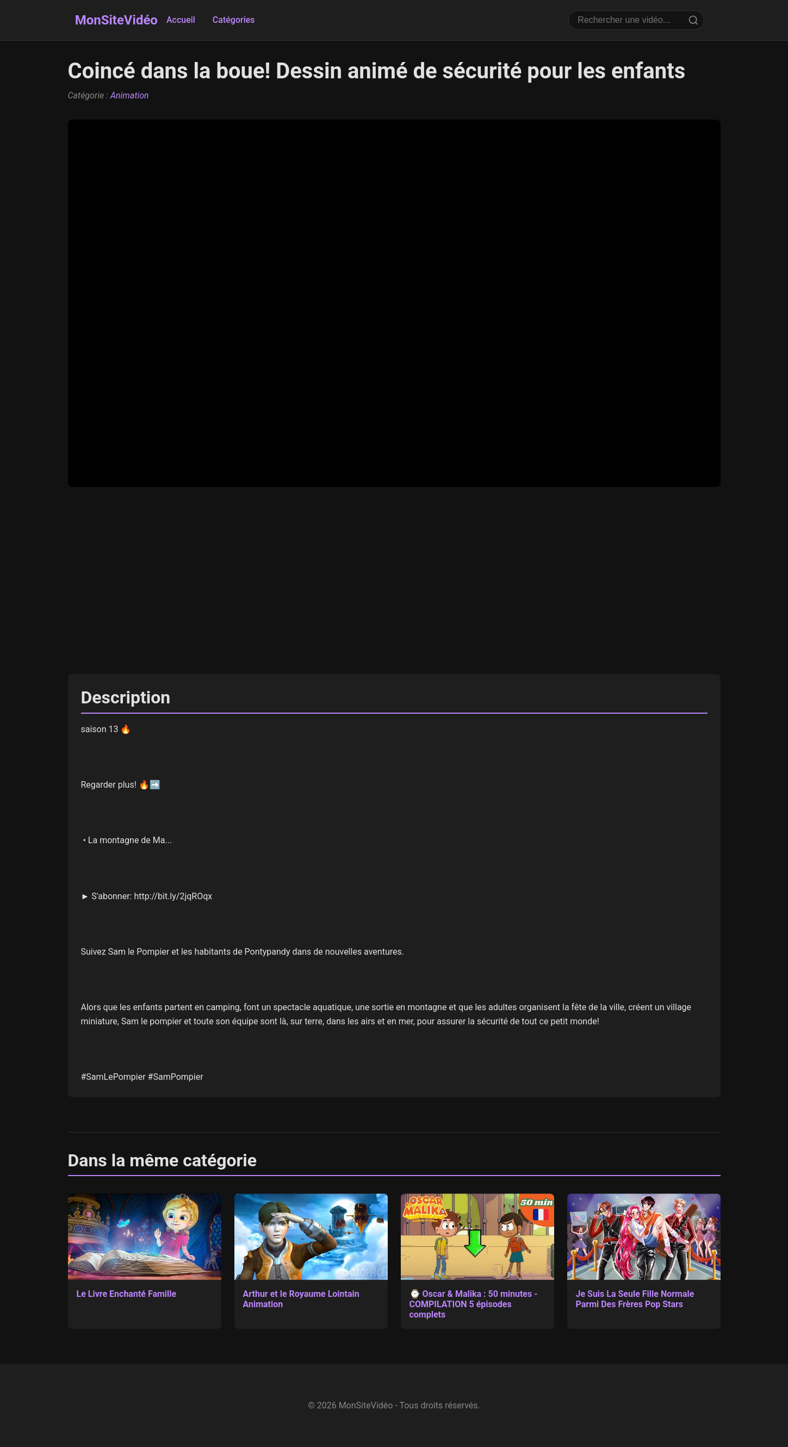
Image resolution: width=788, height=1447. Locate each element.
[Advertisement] (394, 580)
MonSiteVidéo (116, 20)
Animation (129, 95)
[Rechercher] (693, 20)
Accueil (180, 20)
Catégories (234, 20)
